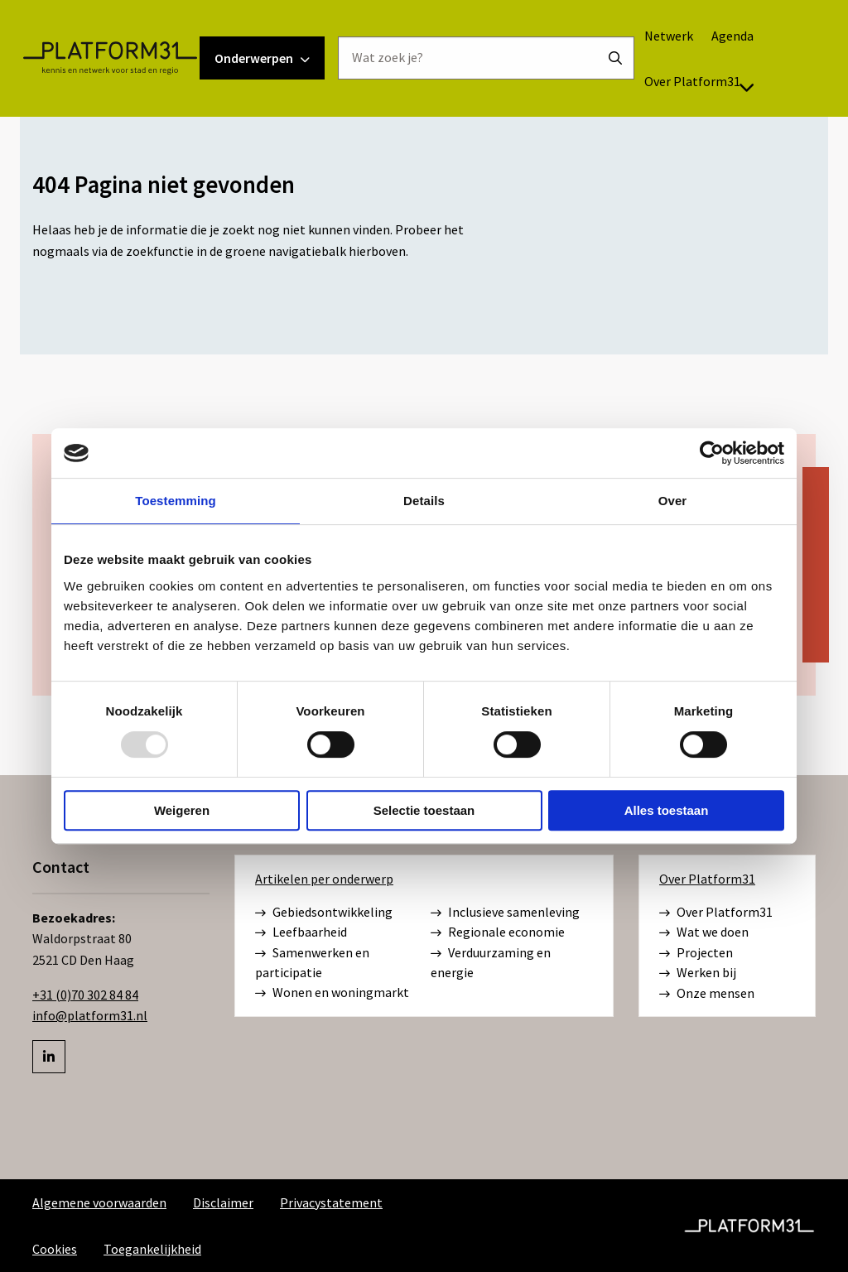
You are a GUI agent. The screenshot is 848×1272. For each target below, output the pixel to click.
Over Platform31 (719, 101)
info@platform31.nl (89, 1015)
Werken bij (697, 973)
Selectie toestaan (424, 810)
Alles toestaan (666, 810)
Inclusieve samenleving (505, 912)
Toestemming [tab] (175, 501)
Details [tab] (424, 501)
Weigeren (182, 810)
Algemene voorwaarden (99, 1202)
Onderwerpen (282, 78)
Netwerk (688, 55)
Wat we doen (704, 932)
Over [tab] (672, 501)
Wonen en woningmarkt (332, 993)
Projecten (696, 953)
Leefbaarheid (301, 932)
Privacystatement (331, 1202)
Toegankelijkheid (152, 1249)
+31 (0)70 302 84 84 (85, 994)
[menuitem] (687, 55)
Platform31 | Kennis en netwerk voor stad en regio (129, 77)
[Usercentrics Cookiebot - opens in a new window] (711, 453)
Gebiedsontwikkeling (324, 912)
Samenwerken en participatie (312, 962)
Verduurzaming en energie (491, 962)
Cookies (54, 1249)
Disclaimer (223, 1202)
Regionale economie (498, 932)
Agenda (752, 55)
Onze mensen (706, 994)
